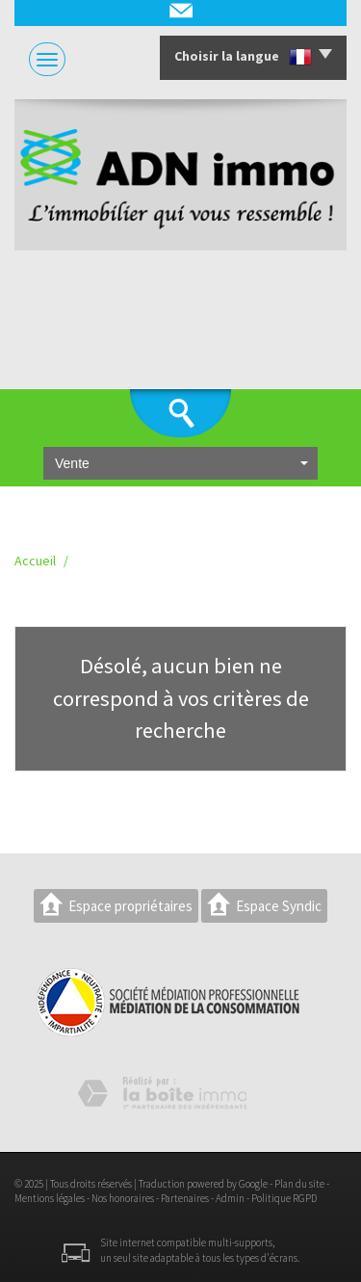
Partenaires (185, 1198)
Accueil (35, 560)
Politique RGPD (284, 1198)
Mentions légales (49, 1198)
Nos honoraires (122, 1198)
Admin (230, 1198)
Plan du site (299, 1183)
